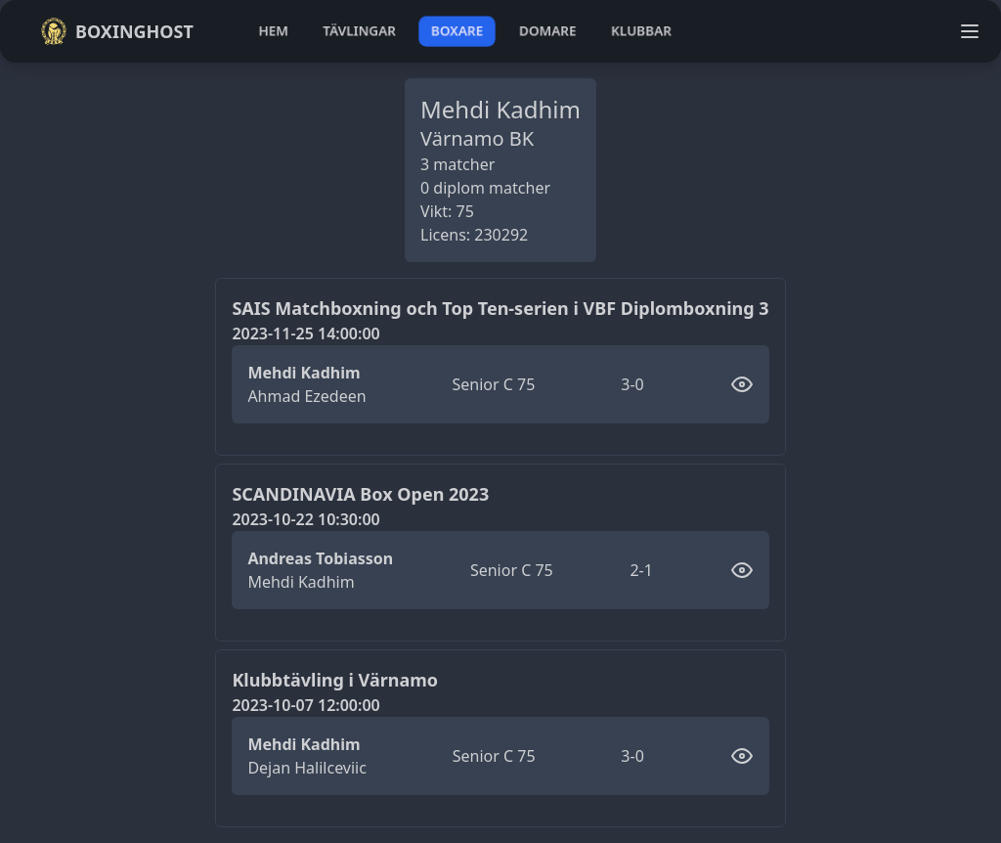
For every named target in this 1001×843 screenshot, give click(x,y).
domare (548, 31)
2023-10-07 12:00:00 (305, 705)
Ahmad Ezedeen (306, 396)
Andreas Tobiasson (320, 558)
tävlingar (359, 31)
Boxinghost (117, 31)
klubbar (641, 31)
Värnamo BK (477, 138)
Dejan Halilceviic (307, 767)
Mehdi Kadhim (303, 372)
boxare (457, 31)
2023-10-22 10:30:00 (305, 519)
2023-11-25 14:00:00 (305, 333)
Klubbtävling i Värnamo (335, 679)
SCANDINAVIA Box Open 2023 (360, 494)
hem (273, 31)
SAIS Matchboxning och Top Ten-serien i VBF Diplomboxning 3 (500, 308)
